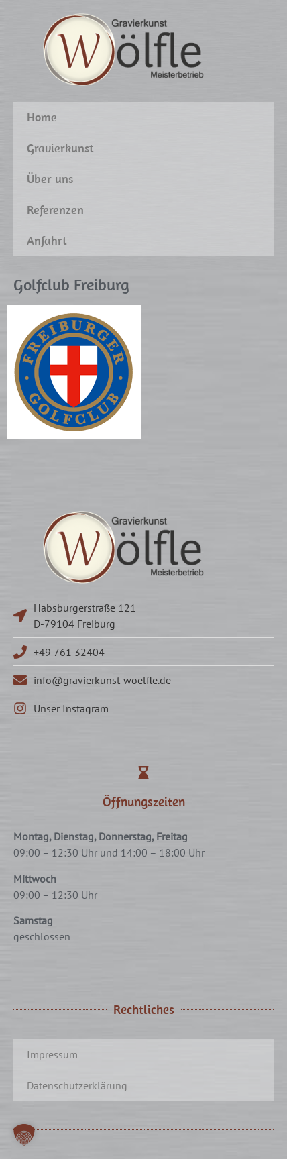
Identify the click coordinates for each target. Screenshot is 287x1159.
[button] (24, 1135)
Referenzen (55, 209)
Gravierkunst (60, 148)
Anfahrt (47, 240)
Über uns (50, 178)
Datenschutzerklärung (77, 1085)
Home (42, 117)
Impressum (52, 1054)
